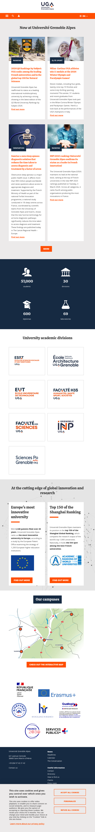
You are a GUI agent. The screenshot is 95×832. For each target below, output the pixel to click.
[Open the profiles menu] (19, 16)
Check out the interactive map (46, 664)
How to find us (53, 777)
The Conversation (55, 761)
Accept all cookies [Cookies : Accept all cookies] (70, 792)
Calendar (51, 758)
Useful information (56, 767)
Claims (50, 780)
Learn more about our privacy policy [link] (27, 824)
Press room (52, 783)
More (46, 248)
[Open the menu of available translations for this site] (85, 16)
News (50, 751)
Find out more (17, 109)
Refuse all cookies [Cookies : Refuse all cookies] (70, 810)
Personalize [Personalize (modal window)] (70, 801)
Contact (51, 771)
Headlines (52, 755)
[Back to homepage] (47, 6)
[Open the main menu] (7, 16)
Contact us (13, 768)
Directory (51, 774)
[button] (13, 16)
